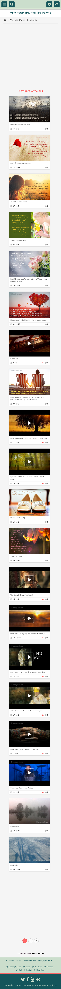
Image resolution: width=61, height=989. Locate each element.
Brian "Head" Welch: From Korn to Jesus (24, 749)
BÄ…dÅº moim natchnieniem (20, 163)
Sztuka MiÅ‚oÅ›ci (16, 556)
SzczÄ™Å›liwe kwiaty (18, 240)
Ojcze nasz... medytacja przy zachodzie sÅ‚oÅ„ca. (28, 634)
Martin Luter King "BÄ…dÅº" (20, 124)
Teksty (20, 13)
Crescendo (14, 359)
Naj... (27, 13)
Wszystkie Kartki (17, 20)
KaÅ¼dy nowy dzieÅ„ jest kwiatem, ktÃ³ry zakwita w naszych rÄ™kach (28, 280)
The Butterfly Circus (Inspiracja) (21, 595)
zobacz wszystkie (30, 91)
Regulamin (38, 967)
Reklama (50, 967)
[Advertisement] (30, 56)
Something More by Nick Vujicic (21, 788)
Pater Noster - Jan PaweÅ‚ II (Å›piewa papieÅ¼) (27, 672)
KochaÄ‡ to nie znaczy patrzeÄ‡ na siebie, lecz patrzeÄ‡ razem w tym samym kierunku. (27, 398)
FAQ (20, 970)
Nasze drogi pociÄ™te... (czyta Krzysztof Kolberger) (28, 438)
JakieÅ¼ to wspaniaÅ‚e (18, 202)
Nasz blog (40, 970)
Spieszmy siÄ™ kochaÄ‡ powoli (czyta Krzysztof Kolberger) (27, 478)
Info (39, 13)
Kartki (13, 13)
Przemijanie (14, 826)
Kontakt (29, 970)
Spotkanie (14, 865)
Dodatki (46, 13)
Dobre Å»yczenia (24, 953)
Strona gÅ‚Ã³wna (15, 967)
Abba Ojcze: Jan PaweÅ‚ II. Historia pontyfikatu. (27, 711)
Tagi (33, 13)
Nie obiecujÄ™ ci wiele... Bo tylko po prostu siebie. (28, 320)
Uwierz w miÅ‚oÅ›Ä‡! (17, 518)
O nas (28, 967)
